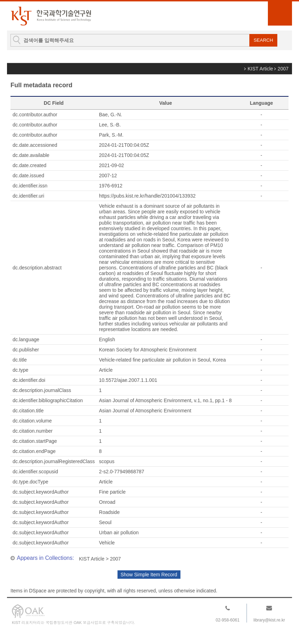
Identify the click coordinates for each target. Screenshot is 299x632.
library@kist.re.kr (269, 620)
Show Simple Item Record (149, 574)
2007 (283, 68)
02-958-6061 (228, 620)
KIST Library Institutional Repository (50, 16)
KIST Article (260, 68)
